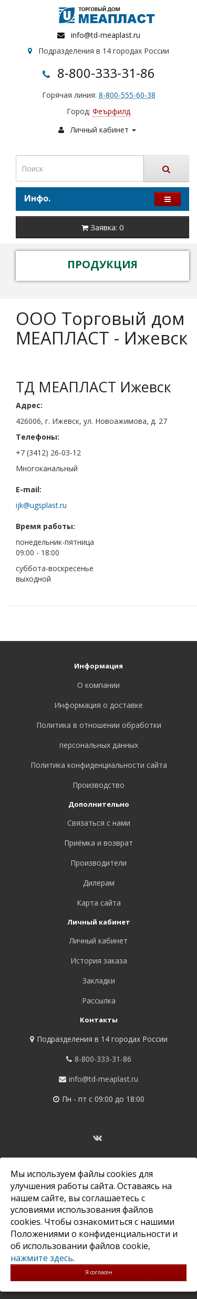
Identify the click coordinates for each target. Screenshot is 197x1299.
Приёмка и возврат (98, 843)
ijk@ (23, 505)
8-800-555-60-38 (127, 95)
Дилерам (99, 883)
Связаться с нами (98, 823)
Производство (98, 785)
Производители (98, 863)
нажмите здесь (42, 1258)
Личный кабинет (98, 941)
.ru (62, 505)
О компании (98, 685)
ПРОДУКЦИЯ (102, 264)
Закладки (98, 981)
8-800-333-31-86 (106, 73)
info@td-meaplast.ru (105, 35)
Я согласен (98, 1272)
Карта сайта (99, 903)
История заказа (98, 961)
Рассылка (99, 1001)
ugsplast (44, 505)
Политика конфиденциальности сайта (98, 765)
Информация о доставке (98, 705)
